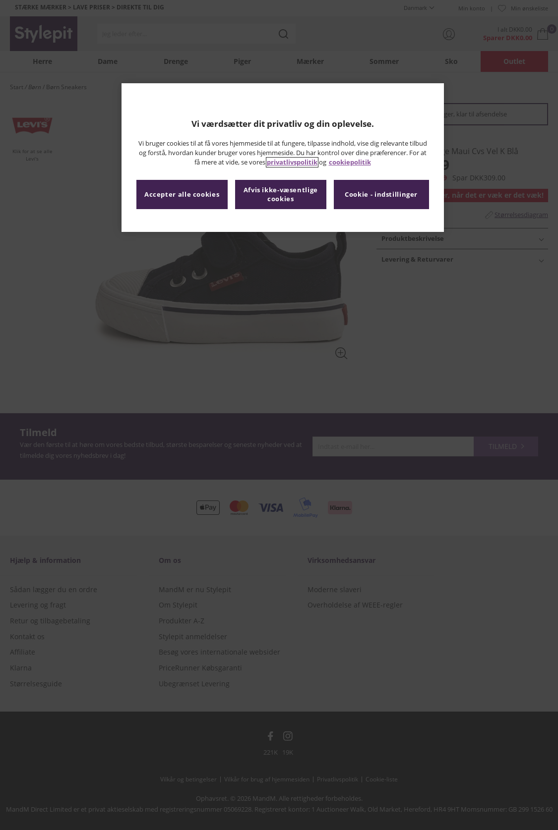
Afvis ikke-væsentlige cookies (281, 194)
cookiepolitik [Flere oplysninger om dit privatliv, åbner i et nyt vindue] (350, 162)
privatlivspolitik (292, 162)
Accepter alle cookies (181, 194)
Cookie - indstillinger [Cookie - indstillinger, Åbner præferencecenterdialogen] (381, 194)
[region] (283, 157)
